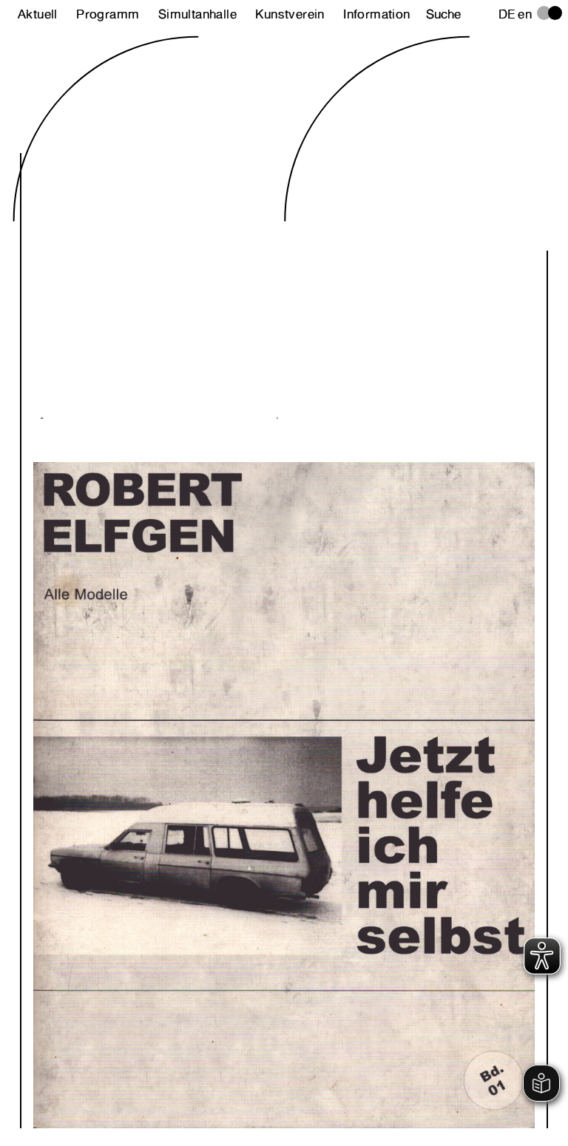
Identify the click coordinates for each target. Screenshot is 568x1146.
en (525, 14)
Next (402, 747)
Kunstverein (289, 14)
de (506, 14)
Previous (166, 747)
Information (376, 14)
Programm (107, 14)
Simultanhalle (197, 14)
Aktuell (38, 14)
